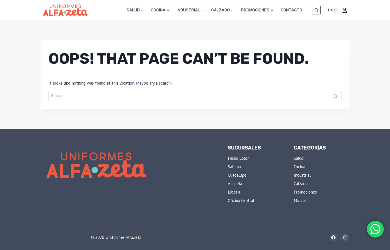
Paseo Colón (238, 158)
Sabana (234, 166)
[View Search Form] (316, 10)
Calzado (301, 183)
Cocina (299, 166)
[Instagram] (345, 237)
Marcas (300, 200)
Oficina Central (241, 200)
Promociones (305, 192)
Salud (298, 158)
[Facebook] (333, 237)
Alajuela (235, 183)
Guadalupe (237, 175)
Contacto (291, 10)
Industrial (302, 175)
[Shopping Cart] (330, 10)
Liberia (234, 192)
